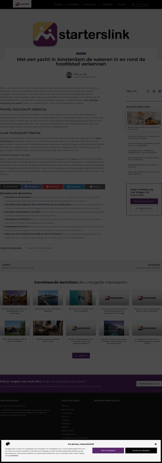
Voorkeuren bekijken (141, 450)
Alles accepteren (108, 450)
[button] (155, 444)
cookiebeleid (13, 456)
